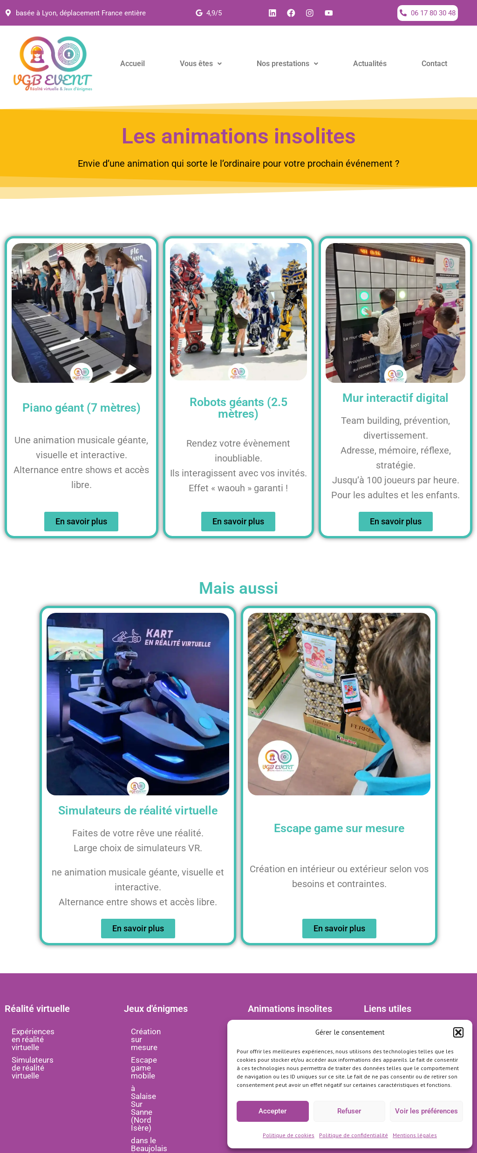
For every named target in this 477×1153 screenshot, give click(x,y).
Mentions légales (415, 1135)
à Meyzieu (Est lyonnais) (173, 1098)
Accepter (272, 1111)
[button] (458, 1032)
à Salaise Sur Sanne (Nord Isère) (176, 1061)
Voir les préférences (426, 1111)
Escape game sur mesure (339, 828)
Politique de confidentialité (353, 1135)
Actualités (370, 64)
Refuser (349, 1111)
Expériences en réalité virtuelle (50, 1035)
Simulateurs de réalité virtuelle (50, 1056)
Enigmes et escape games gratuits (177, 1114)
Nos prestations (287, 64)
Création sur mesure (166, 1032)
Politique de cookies (288, 1135)
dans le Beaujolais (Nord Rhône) (174, 1081)
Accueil (132, 64)
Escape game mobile (168, 1044)
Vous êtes (201, 64)
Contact (434, 64)
